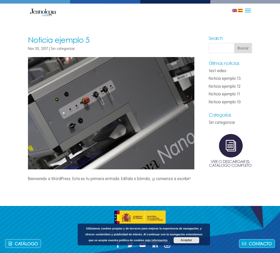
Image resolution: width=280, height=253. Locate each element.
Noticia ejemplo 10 (225, 102)
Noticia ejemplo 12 (225, 86)
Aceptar (186, 240)
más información (156, 240)
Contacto (260, 243)
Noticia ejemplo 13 (225, 78)
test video (217, 70)
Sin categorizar (63, 49)
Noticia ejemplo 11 (224, 94)
